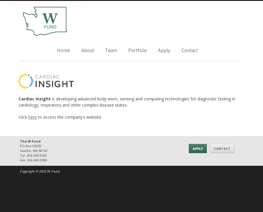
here (32, 117)
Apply (164, 50)
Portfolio (137, 50)
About (87, 50)
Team (111, 50)
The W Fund (45, 21)
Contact (190, 50)
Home (63, 50)
